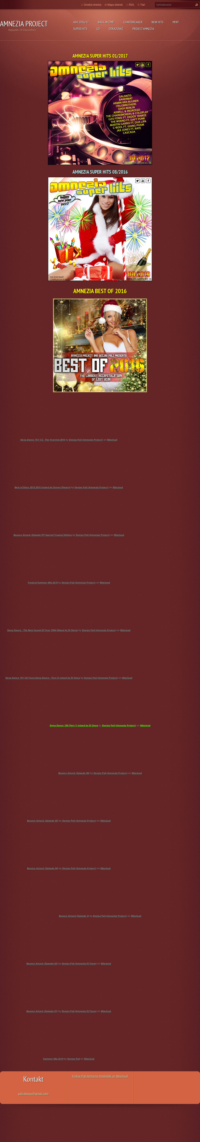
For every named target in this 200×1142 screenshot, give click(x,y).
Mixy (176, 22)
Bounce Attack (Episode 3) (74, 915)
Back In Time (106, 22)
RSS (131, 4)
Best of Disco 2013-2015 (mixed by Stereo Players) (43, 487)
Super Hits (80, 29)
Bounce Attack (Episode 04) (42, 868)
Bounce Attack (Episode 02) (42, 963)
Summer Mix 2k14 (53, 1058)
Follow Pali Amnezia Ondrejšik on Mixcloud (100, 1076)
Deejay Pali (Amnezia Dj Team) (79, 963)
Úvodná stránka (92, 4)
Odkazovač (116, 29)
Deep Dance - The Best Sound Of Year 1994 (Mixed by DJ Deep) (42, 630)
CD (98, 29)
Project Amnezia (143, 29)
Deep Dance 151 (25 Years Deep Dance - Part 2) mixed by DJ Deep (42, 677)
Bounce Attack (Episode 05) (42, 820)
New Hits (158, 22)
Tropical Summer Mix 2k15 (43, 582)
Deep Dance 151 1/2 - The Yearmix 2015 (42, 439)
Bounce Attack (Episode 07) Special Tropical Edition (43, 534)
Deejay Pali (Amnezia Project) (86, 439)
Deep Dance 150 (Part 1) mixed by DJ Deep (74, 725)
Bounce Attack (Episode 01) (42, 1011)
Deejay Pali (73, 1058)
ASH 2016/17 (81, 22)
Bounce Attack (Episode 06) (74, 773)
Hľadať (196, 5)
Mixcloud (112, 439)
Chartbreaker (132, 22)
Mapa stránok (115, 4)
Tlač (142, 4)
